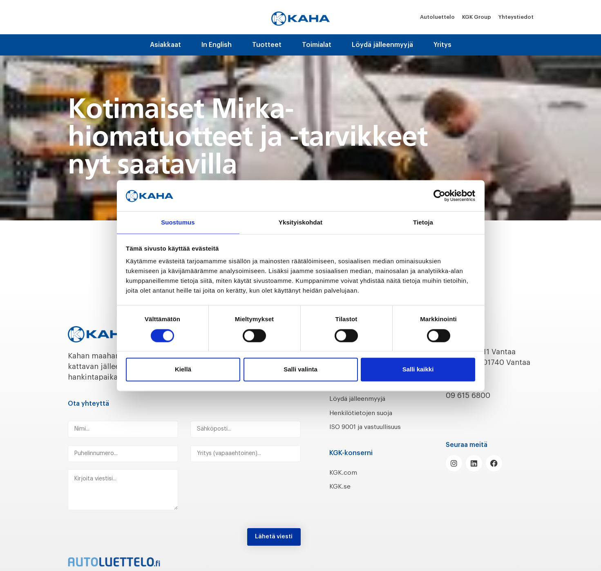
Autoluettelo (437, 17)
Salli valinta (300, 370)
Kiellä (183, 370)
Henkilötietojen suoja (367, 412)
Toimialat (316, 45)
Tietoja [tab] (423, 222)
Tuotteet (267, 45)
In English (216, 45)
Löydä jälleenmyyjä (382, 45)
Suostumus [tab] (178, 222)
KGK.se (341, 497)
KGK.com (345, 483)
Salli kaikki (418, 370)
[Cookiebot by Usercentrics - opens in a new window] (439, 195)
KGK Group (476, 17)
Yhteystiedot (516, 17)
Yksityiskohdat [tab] (300, 222)
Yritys (442, 45)
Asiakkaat (165, 45)
